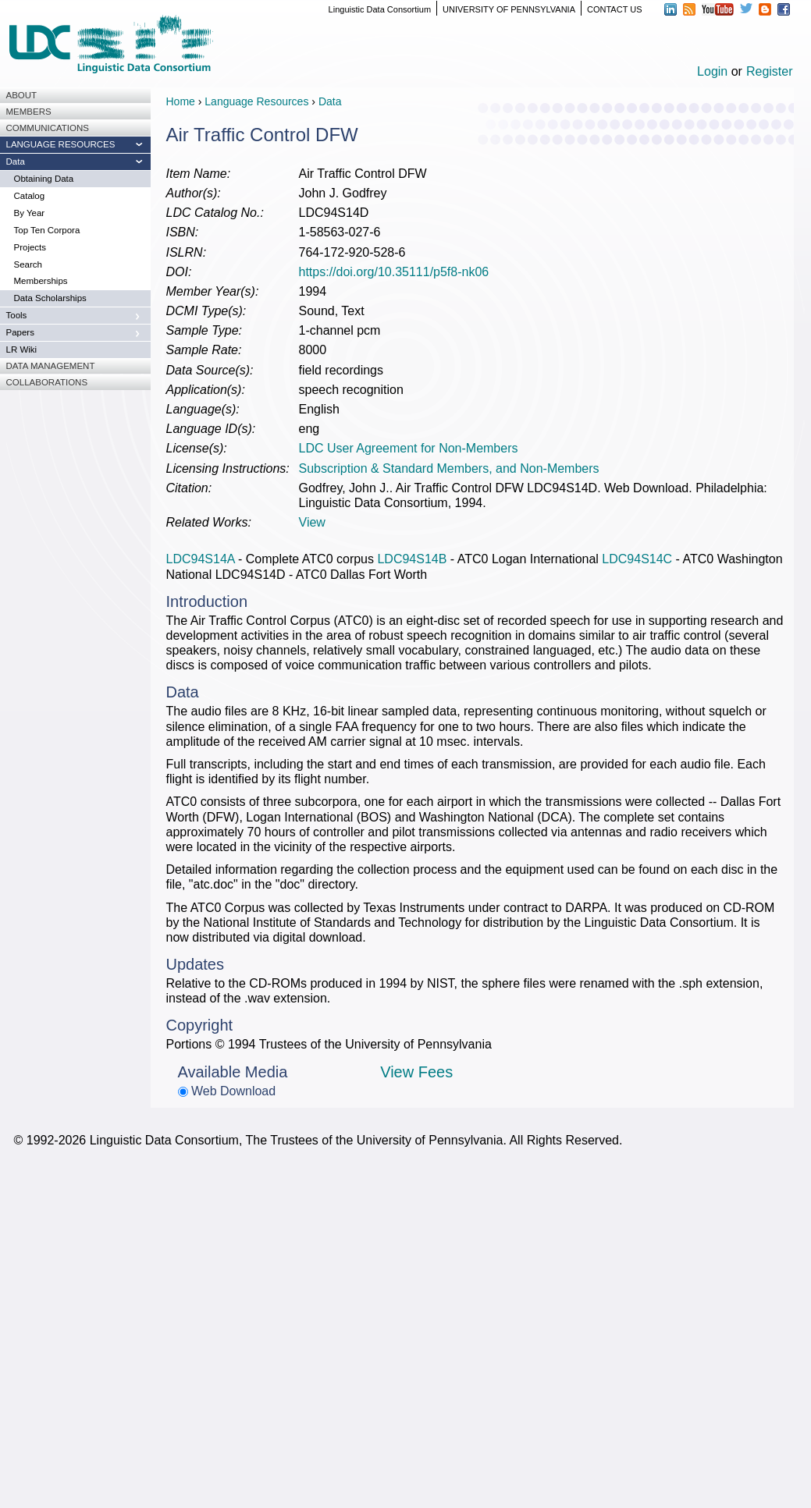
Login (712, 71)
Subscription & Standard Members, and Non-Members (449, 468)
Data (330, 101)
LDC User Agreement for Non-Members (408, 448)
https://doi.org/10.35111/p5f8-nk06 (394, 272)
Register (769, 71)
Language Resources (256, 101)
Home (180, 101)
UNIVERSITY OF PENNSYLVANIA (509, 9)
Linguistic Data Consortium (380, 9)
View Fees (416, 1071)
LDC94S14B (411, 559)
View (312, 522)
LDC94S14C (637, 559)
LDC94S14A (200, 559)
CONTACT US (614, 9)
